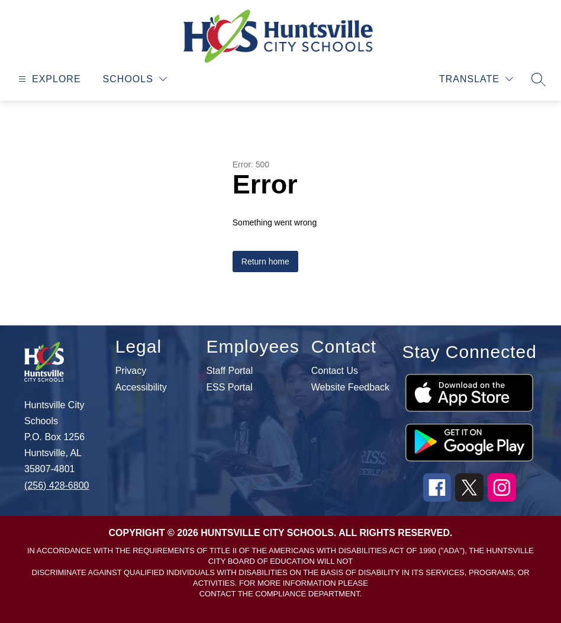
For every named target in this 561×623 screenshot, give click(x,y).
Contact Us (334, 371)
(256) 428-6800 (56, 485)
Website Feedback (350, 387)
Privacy (130, 371)
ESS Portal (229, 387)
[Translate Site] (476, 79)
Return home (265, 261)
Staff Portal (229, 371)
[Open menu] (48, 79)
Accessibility (141, 387)
